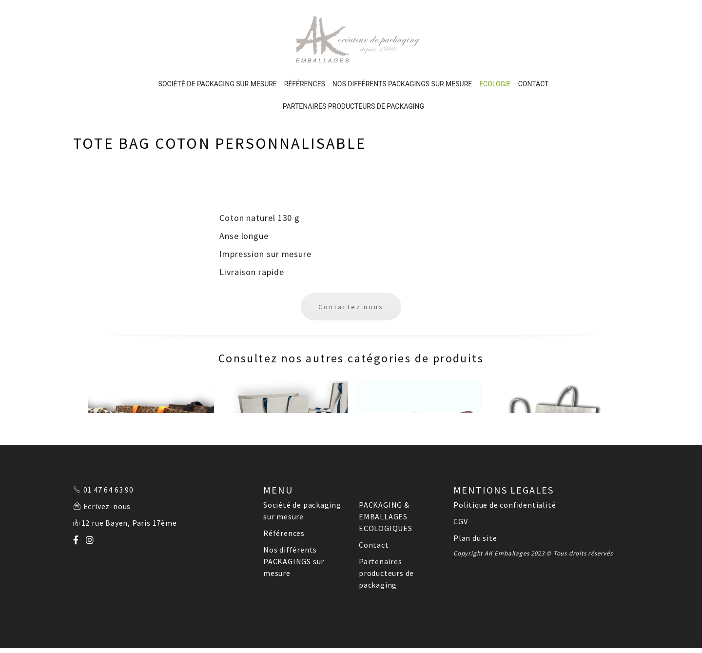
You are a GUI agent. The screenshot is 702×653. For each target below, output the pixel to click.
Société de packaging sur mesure (217, 41)
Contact (533, 41)
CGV (460, 479)
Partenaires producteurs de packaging (353, 64)
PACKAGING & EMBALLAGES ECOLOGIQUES (385, 474)
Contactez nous (350, 264)
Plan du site (475, 495)
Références (304, 41)
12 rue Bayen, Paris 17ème (129, 480)
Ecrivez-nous (107, 464)
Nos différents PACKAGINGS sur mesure (402, 41)
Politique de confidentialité (504, 462)
